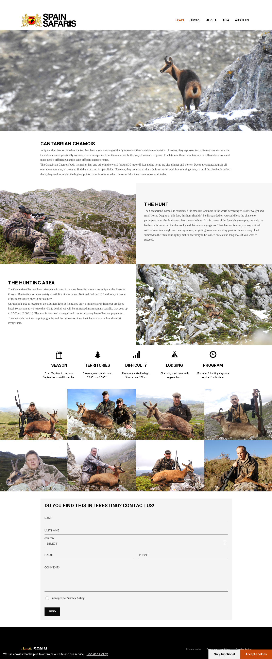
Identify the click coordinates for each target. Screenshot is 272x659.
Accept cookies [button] (256, 654)
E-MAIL (49, 555)
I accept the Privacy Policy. (68, 598)
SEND (52, 611)
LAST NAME (52, 530)
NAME (48, 518)
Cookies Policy (97, 654)
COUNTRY (49, 538)
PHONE (143, 555)
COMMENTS (52, 567)
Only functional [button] (224, 654)
